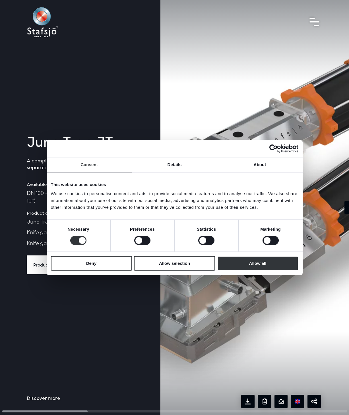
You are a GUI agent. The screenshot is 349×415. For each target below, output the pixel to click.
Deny (91, 263)
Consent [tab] (89, 164)
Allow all (258, 263)
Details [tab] (175, 164)
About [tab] (260, 164)
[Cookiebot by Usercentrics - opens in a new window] (273, 148)
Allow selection (174, 263)
